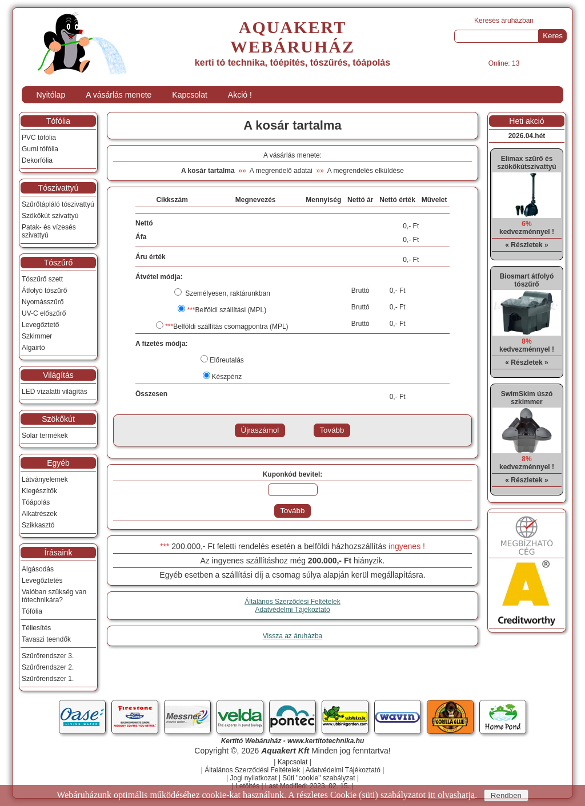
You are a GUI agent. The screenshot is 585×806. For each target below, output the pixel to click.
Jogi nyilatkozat (253, 778)
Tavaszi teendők (46, 639)
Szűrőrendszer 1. (48, 679)
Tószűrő (58, 262)
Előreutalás (227, 360)
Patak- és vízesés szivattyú (49, 231)
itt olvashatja (451, 795)
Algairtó (33, 348)
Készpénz (227, 377)
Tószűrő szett (42, 279)
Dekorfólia (37, 160)
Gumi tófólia (40, 149)
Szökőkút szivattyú (50, 216)
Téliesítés (36, 628)
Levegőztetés (42, 581)
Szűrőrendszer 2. (48, 667)
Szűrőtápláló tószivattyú (58, 204)
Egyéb (58, 463)
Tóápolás (36, 502)
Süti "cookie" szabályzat (318, 778)
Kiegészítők (39, 491)
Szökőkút (58, 419)
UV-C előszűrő (44, 313)
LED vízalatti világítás (54, 392)
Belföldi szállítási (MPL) (226, 310)
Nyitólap (51, 94)
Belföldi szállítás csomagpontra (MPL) (226, 327)
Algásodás (38, 569)
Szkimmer (37, 336)
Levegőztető (40, 325)
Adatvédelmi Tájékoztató (292, 610)
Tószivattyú (58, 187)
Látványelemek (45, 479)
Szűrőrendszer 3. (48, 656)
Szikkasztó (38, 525)
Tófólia (58, 121)
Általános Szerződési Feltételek (292, 602)
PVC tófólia (39, 138)
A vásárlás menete (118, 94)
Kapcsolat (189, 94)
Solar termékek (45, 436)
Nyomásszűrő (42, 302)
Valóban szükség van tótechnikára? (54, 596)
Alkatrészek (39, 514)
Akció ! (240, 94)
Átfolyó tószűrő (44, 291)
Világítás (58, 375)
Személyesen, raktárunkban (226, 293)
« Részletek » (526, 245)
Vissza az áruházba (293, 636)
